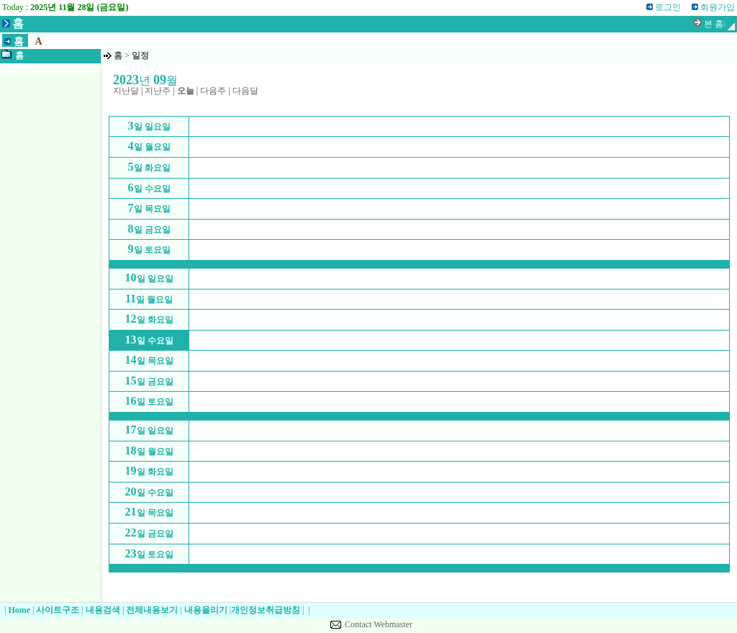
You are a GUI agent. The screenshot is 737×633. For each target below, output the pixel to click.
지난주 (158, 91)
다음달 (245, 91)
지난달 (126, 91)
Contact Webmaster (378, 624)
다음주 (213, 91)
